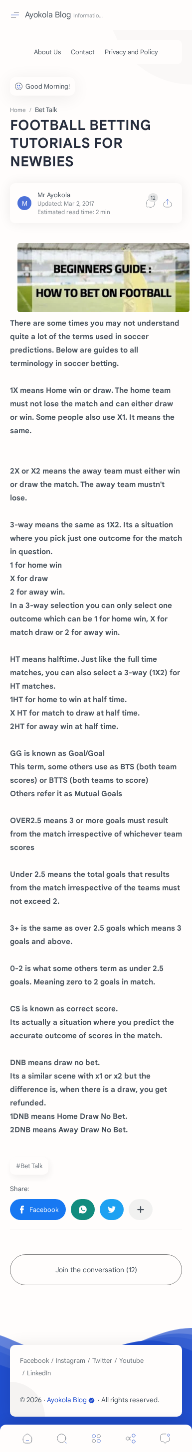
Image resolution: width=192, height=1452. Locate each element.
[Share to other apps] (141, 1209)
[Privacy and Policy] (131, 52)
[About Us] (47, 52)
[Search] (62, 1438)
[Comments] (165, 1438)
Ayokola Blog (48, 15)
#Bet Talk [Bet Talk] (29, 1166)
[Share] (131, 1438)
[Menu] (96, 1438)
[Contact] (83, 52)
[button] (38, 1209)
